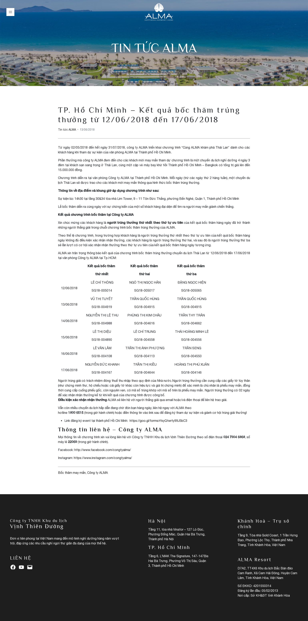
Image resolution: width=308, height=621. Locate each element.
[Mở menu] (10, 12)
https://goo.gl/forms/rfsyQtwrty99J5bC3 (158, 420)
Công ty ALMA (88, 258)
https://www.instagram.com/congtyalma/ (103, 458)
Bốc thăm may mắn (72, 472)
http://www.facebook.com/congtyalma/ (102, 450)
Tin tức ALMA (154, 48)
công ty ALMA (93, 160)
